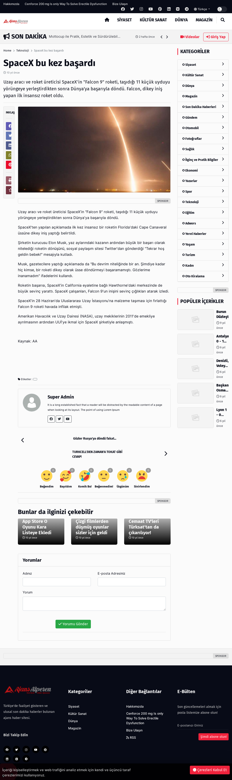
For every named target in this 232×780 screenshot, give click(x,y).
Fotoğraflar (203, 138)
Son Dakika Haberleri (203, 107)
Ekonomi (203, 170)
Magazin (204, 19)
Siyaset (124, 19)
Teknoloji (22, 50)
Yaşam (203, 244)
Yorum (28, 579)
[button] (162, 37)
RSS (131, 724)
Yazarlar (203, 181)
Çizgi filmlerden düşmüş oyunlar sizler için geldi (92, 513)
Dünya (181, 19)
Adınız (27, 560)
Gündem (203, 117)
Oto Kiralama (203, 276)
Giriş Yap (216, 37)
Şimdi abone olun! (214, 723)
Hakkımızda (11, 4)
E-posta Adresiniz (111, 560)
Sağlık (203, 149)
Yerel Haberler (203, 233)
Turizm (203, 255)
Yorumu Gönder (73, 610)
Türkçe (201, 9)
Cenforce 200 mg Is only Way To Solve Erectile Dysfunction (66, 4)
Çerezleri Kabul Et (210, 770)
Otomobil (203, 128)
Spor (203, 191)
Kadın (203, 265)
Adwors (203, 223)
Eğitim (203, 212)
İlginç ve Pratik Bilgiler (203, 159)
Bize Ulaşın (120, 4)
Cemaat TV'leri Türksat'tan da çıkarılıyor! (144, 513)
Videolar (189, 37)
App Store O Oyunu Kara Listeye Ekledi (36, 513)
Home (7, 50)
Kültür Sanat (153, 19)
